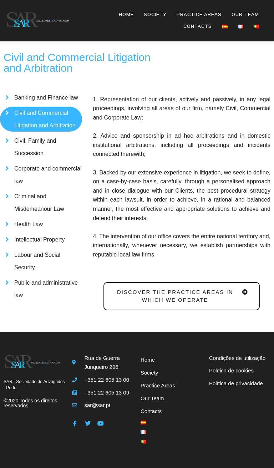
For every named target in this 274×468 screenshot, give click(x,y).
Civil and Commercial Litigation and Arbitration (45, 119)
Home (126, 14)
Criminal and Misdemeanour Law (39, 202)
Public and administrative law (46, 289)
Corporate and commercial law (48, 175)
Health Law (28, 224)
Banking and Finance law (46, 98)
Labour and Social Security (37, 261)
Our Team (245, 14)
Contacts (197, 26)
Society (155, 14)
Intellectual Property (39, 239)
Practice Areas (199, 14)
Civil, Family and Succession (35, 147)
